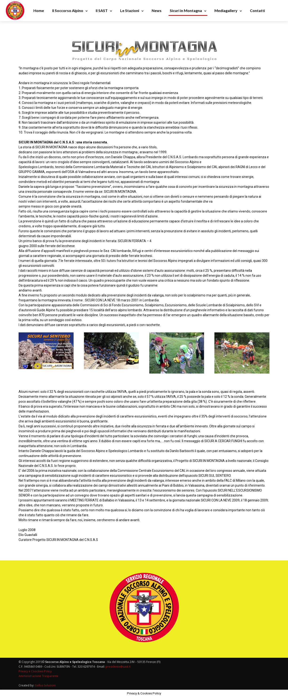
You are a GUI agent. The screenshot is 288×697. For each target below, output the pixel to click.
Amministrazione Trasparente (38, 676)
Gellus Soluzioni (45, 685)
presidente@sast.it (117, 667)
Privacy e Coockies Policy (35, 671)
